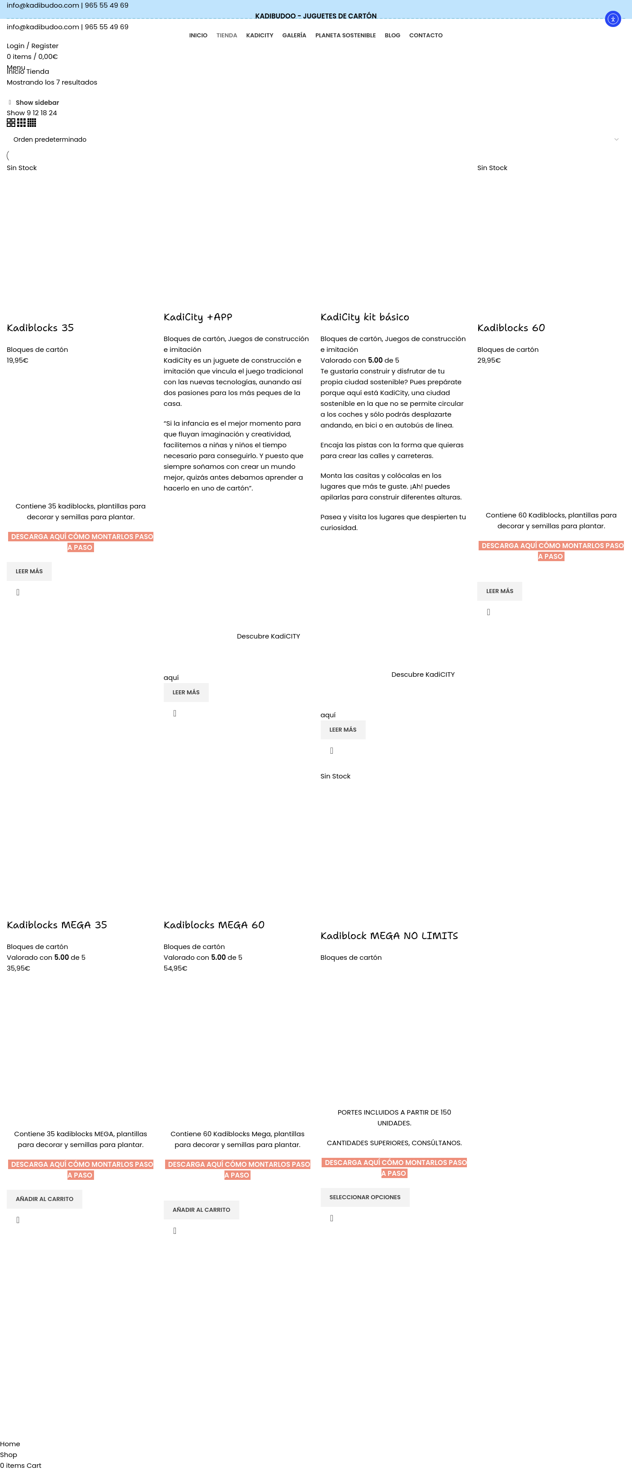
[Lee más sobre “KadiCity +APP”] (186, 692)
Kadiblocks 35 (40, 327)
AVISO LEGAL (340, 1272)
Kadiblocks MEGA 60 (214, 924)
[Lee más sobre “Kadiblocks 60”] (499, 591)
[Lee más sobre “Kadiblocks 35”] (29, 571)
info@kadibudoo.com (43, 5)
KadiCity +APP (198, 317)
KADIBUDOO (211, 1272)
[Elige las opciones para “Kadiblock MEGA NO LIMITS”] (365, 1197)
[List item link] (124, 1308)
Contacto (207, 1364)
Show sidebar (37, 102)
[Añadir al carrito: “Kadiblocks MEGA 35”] (44, 1199)
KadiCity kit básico (365, 317)
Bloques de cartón (37, 349)
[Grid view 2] (12, 124)
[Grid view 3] (22, 124)
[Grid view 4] (31, 124)
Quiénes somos (217, 1318)
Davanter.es (137, 1433)
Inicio (16, 71)
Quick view (18, 592)
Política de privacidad (355, 1287)
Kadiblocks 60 (511, 327)
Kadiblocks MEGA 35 (57, 924)
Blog (199, 1302)
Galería (204, 1349)
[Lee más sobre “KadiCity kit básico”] (343, 729)
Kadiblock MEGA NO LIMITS (389, 935)
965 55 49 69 (107, 5)
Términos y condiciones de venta (373, 1318)
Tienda (203, 1287)
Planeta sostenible (221, 1333)
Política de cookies (350, 1302)
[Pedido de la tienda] (316, 139)
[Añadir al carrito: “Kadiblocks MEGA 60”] (201, 1210)
